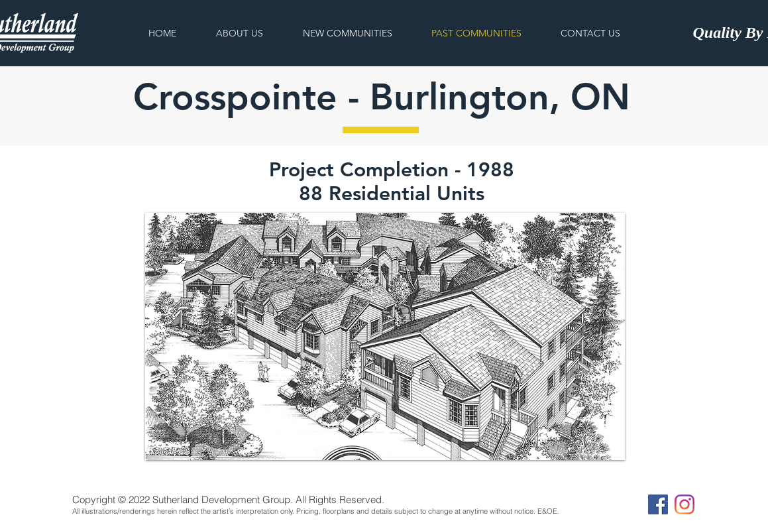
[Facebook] (658, 504)
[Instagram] (684, 504)
